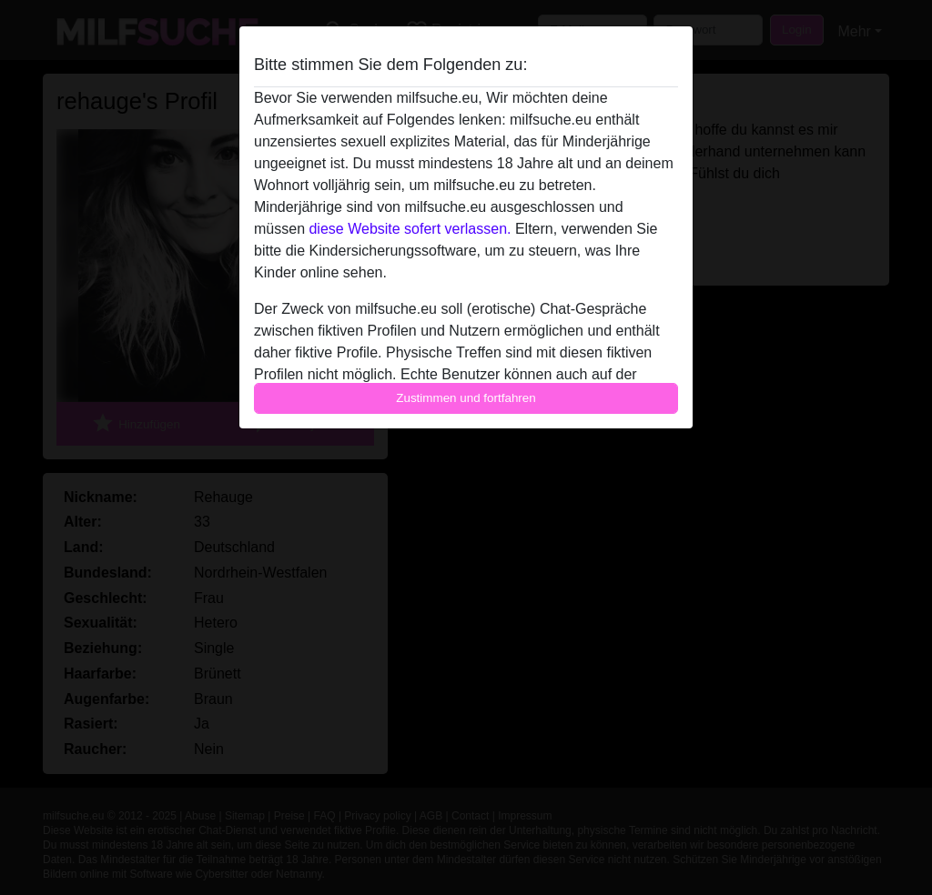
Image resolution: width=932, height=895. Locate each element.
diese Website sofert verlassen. (410, 228)
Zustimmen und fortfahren (466, 398)
